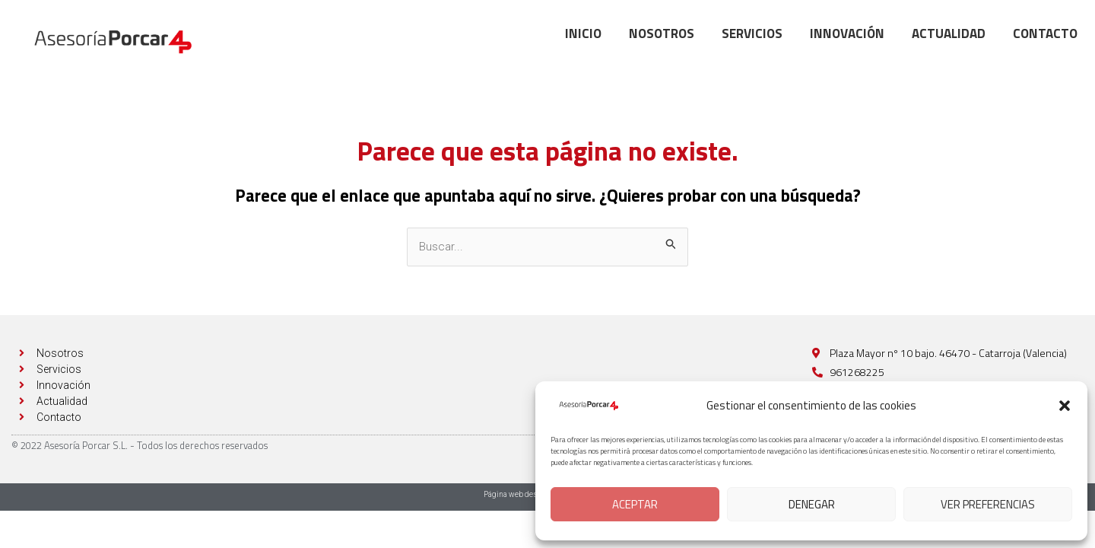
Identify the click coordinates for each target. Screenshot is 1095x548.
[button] (1064, 405)
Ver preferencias (988, 504)
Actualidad (949, 33)
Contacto (1045, 33)
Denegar (812, 504)
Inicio (583, 33)
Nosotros (661, 33)
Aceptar (635, 504)
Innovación (847, 33)
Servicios (752, 33)
